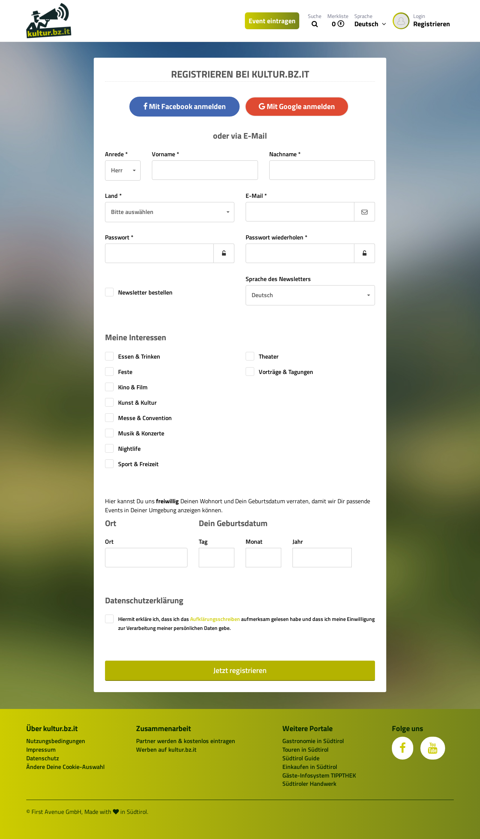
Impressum (41, 749)
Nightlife (129, 448)
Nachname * (285, 154)
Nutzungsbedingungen (55, 740)
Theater (269, 356)
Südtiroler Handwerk (309, 783)
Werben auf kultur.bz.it (166, 749)
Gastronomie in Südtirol (313, 740)
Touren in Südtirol (305, 749)
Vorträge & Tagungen (286, 371)
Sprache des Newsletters (278, 278)
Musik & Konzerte (141, 433)
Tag (203, 541)
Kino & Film (132, 387)
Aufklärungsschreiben (215, 619)
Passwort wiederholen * (277, 237)
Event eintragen (272, 21)
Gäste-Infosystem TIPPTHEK (319, 775)
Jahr (297, 541)
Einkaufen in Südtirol (309, 766)
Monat (254, 541)
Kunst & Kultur (137, 402)
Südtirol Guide (301, 758)
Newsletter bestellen (145, 292)
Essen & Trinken (139, 356)
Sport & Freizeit (138, 463)
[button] (123, 170)
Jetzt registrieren (240, 670)
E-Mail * (256, 195)
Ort (109, 541)
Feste (125, 371)
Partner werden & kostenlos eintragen (185, 740)
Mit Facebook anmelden (184, 106)
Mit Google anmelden (297, 106)
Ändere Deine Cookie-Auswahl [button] (65, 766)
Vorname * (165, 154)
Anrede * (116, 154)
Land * (113, 195)
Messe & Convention (145, 417)
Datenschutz (42, 758)
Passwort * (119, 237)
